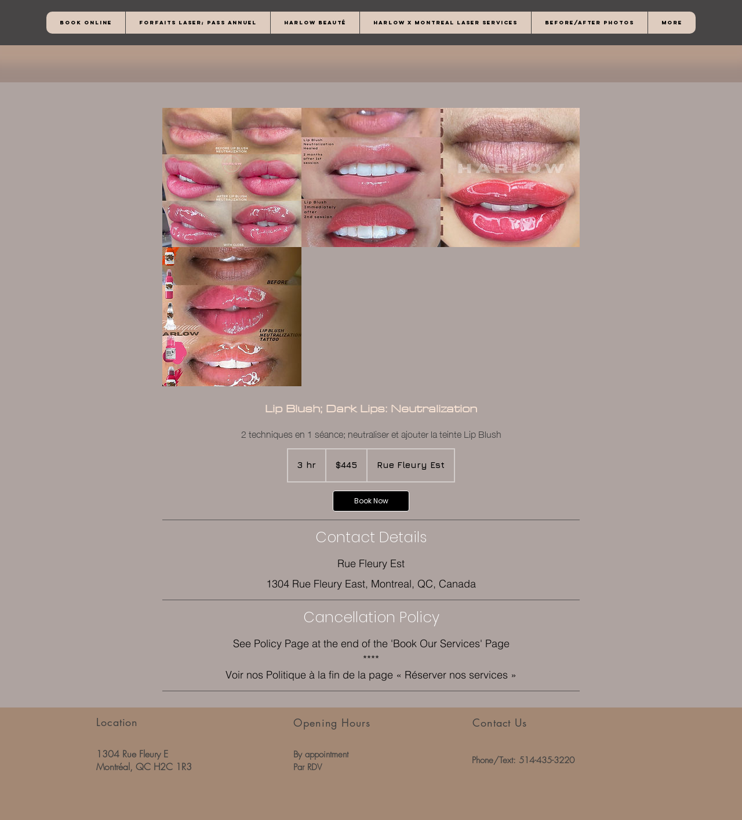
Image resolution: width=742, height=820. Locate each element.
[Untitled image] (231, 177)
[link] (371, 501)
